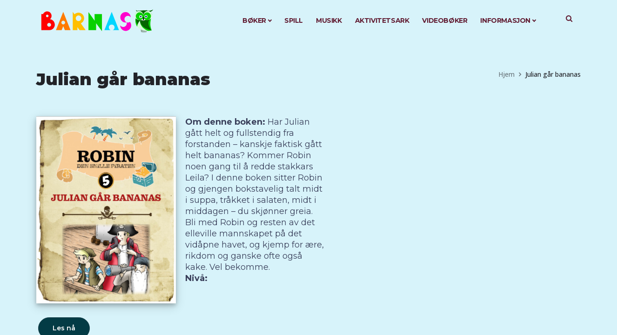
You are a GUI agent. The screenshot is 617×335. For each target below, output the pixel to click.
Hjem (506, 74)
